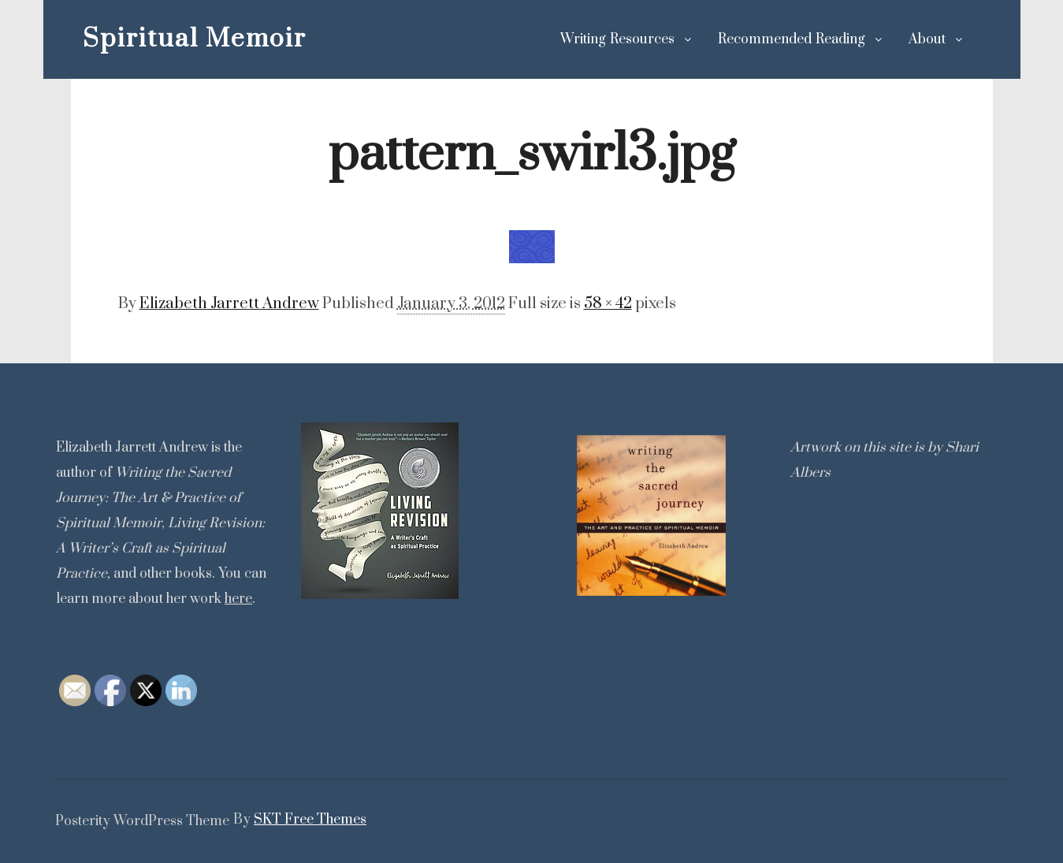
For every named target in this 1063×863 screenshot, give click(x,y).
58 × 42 (608, 304)
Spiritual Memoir (161, 39)
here (238, 599)
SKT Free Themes (310, 819)
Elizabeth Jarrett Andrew (229, 304)
